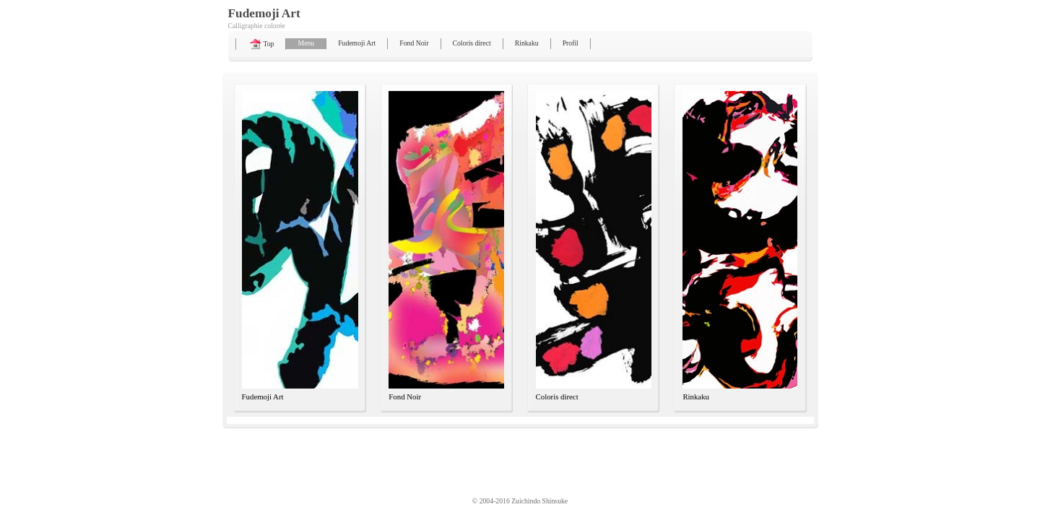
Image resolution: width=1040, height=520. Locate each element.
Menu (306, 43)
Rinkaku (527, 43)
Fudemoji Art (357, 43)
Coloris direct (472, 43)
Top (261, 44)
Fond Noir (413, 43)
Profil (570, 43)
